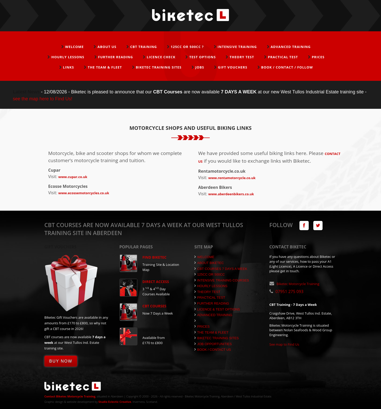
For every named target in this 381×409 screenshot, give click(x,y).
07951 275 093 (290, 291)
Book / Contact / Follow (287, 67)
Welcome (74, 46)
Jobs (199, 67)
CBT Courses (154, 306)
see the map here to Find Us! (42, 98)
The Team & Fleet (105, 67)
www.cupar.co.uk (72, 176)
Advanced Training (290, 46)
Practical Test (283, 57)
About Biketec (209, 263)
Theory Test (241, 57)
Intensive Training (237, 46)
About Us (106, 46)
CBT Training (143, 46)
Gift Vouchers (232, 67)
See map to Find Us (284, 344)
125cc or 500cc (209, 274)
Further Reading (115, 57)
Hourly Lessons (67, 57)
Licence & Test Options (217, 309)
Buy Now (60, 361)
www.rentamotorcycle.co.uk (231, 178)
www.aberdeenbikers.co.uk (231, 194)
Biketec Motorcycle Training (298, 283)
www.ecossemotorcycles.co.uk (83, 193)
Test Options (202, 57)
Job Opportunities (213, 344)
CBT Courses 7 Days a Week (220, 269)
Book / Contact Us (212, 350)
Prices (318, 57)
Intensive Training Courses (221, 280)
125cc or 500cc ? (187, 46)
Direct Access (156, 281)
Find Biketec (155, 257)
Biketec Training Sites (158, 67)
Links (68, 67)
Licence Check (161, 57)
